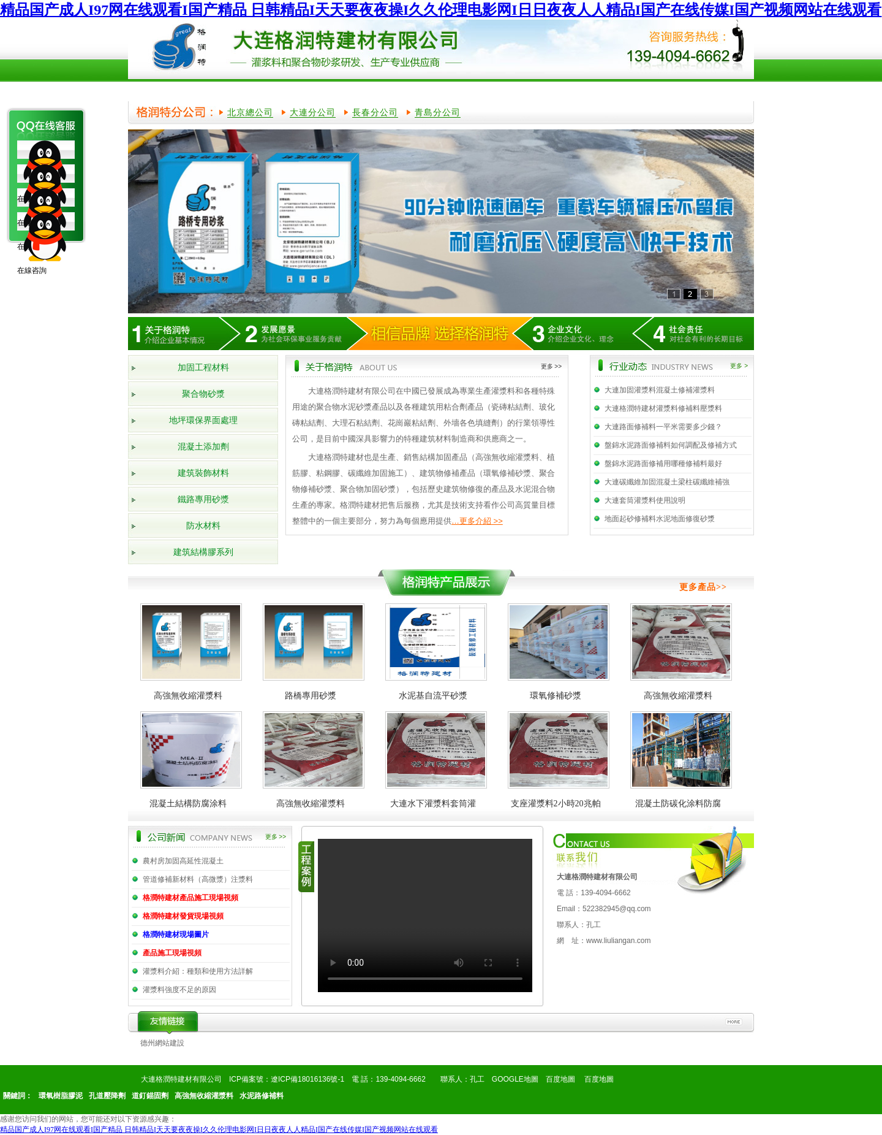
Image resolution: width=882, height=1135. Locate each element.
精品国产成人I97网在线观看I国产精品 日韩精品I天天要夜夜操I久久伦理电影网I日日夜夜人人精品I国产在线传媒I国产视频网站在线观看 (440, 10)
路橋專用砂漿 (310, 695)
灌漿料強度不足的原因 (179, 989)
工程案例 (404, 90)
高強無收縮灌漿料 (188, 695)
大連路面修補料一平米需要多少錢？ (663, 426)
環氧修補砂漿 (555, 695)
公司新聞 (463, 90)
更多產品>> (703, 587)
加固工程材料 (203, 367)
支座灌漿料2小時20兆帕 (556, 803)
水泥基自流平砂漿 (433, 695)
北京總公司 (250, 112)
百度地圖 (560, 1079)
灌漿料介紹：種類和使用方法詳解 (198, 971)
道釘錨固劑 (150, 1095)
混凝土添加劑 (203, 446)
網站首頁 (169, 90)
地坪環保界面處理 (203, 420)
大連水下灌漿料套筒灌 (433, 803)
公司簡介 (228, 90)
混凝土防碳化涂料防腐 (678, 803)
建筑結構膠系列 (203, 552)
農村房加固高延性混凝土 (183, 861)
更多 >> (551, 366)
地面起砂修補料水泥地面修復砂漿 (660, 518)
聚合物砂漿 (203, 394)
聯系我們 (698, 90)
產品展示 (287, 90)
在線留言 (640, 90)
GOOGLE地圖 (515, 1079)
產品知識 (581, 90)
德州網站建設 (162, 1043)
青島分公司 (438, 112)
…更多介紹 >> (477, 520)
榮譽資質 (346, 90)
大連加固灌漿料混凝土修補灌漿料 (660, 390)
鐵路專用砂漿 (203, 499)
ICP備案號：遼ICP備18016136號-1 (286, 1079)
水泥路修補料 (261, 1095)
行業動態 (522, 90)
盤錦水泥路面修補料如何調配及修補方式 (671, 445)
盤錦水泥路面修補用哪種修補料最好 (663, 463)
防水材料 (203, 525)
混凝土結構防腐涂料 (188, 803)
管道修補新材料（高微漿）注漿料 (198, 879)
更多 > (739, 365)
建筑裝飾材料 (203, 473)
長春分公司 (375, 112)
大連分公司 (313, 112)
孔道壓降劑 (107, 1095)
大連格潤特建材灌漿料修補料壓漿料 (663, 408)
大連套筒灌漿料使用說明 (645, 500)
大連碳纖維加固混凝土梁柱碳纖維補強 (667, 482)
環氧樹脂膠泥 (61, 1095)
